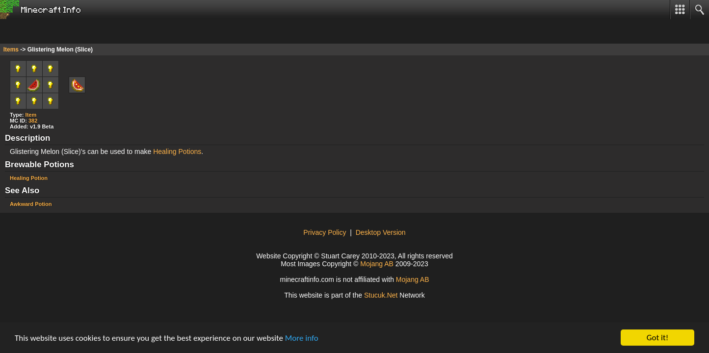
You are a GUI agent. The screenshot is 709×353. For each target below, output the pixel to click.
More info (301, 338)
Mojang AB (377, 264)
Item (31, 115)
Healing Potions (177, 151)
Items (11, 49)
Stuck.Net (381, 295)
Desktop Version (381, 232)
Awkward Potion (31, 204)
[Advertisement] (78, 31)
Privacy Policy (324, 232)
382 (32, 121)
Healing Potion (29, 178)
